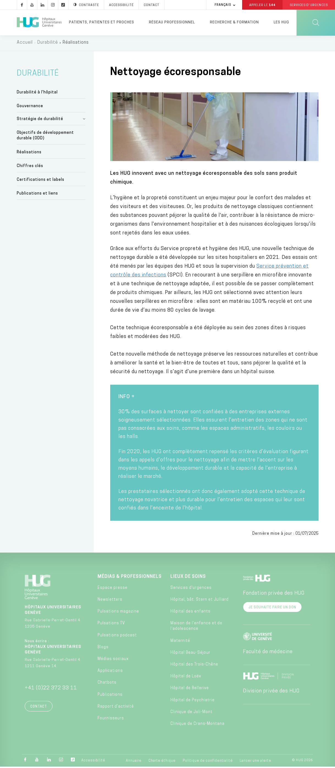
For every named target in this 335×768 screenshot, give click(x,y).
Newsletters (110, 601)
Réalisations (29, 154)
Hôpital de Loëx (185, 678)
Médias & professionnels (130, 578)
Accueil (25, 44)
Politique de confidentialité (208, 762)
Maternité (180, 642)
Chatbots (107, 684)
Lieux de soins (188, 578)
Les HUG (281, 22)
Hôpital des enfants (190, 613)
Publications (110, 696)
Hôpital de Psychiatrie (192, 702)
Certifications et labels (40, 181)
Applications (110, 672)
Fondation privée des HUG (273, 594)
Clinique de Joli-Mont (191, 713)
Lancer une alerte (255, 762)
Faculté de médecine (268, 653)
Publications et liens (37, 195)
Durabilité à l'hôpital (37, 94)
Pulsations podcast (117, 637)
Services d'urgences (191, 589)
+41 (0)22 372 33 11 (51, 689)
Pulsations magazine (118, 613)
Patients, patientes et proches (101, 22)
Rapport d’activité (116, 708)
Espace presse (113, 589)
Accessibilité (93, 762)
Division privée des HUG (271, 692)
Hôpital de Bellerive (189, 690)
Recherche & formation (234, 22)
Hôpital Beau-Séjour (190, 654)
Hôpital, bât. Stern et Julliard (199, 601)
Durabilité (47, 44)
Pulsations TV (111, 625)
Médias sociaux (113, 660)
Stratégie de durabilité (40, 121)
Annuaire (134, 762)
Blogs (103, 649)
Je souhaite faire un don (272, 609)
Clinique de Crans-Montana (197, 725)
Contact (38, 708)
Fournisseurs (111, 720)
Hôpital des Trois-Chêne (194, 666)
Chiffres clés (30, 167)
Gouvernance (30, 108)
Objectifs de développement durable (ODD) (45, 137)
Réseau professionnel (172, 22)
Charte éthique (162, 762)
